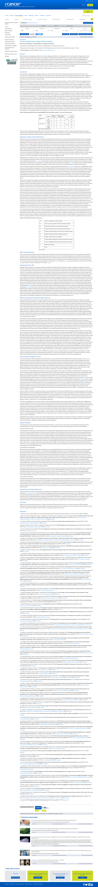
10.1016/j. (71, 564)
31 (48, 262)
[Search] (92, 15)
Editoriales (56, 25)
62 (59, 473)
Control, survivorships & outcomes (40, 813)
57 (42, 451)
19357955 (39, 773)
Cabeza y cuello (69, 19)
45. (20, 702)
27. (20, 623)
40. (20, 679)
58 (55, 456)
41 (87, 358)
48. (20, 713)
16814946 (88, 564)
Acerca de (48, 15)
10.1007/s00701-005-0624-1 (27, 769)
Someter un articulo (9, 39)
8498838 (25, 560)
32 (67, 261)
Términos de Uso (28, 884)
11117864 (76, 690)
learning (31, 15)
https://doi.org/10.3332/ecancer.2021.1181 (59, 832)
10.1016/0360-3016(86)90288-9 (34, 526)
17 (74, 150)
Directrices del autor (9, 41)
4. (20, 525)
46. (20, 705)
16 (74, 142)
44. (20, 698)
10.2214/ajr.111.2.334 (31, 530)
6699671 (22, 715)
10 (59, 93)
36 (44, 318)
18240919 (22, 739)
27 (81, 198)
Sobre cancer (60, 877)
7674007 (39, 621)
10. (20, 549)
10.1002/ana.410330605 (84, 559)
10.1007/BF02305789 (44, 673)
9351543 (60, 609)
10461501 (66, 800)
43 (87, 374)
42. (20, 688)
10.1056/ (66, 555)
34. (20, 656)
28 (85, 202)
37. (20, 668)
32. (20, 645)
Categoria (27, 28)
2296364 (55, 669)
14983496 (57, 547)
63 (61, 473)
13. (20, 562)
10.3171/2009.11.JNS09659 (58, 748)
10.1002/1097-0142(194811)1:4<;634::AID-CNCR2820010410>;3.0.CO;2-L (73, 624)
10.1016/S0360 (66, 658)
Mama (7, 19)
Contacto (7, 884)
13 (41, 103)
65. (20, 788)
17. (20, 583)
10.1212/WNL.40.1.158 (43, 669)
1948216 (47, 790)
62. (20, 775)
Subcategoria (42, 28)
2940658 (78, 677)
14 (33, 106)
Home (6, 15)
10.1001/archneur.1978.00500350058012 (30, 523)
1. (20, 513)
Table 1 (67, 98)
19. (20, 592)
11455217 (58, 760)
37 (53, 318)
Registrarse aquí (15, 877)
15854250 (22, 586)
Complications (50, 813)
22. (20, 604)
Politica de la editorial (10, 43)
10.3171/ (74, 737)
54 (30, 442)
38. (20, 671)
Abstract (81, 36)
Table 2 (91, 198)
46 (82, 379)
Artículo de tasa (74, 34)
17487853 (25, 654)
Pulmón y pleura (28, 19)
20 (41, 161)
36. (20, 664)
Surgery (61, 813)
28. (20, 627)
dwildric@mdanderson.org (48, 50)
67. (20, 796)
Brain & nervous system (29, 813)
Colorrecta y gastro (42, 19)
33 (22, 262)
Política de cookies (20, 884)
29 (65, 261)
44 (89, 374)
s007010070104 (75, 643)
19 (39, 161)
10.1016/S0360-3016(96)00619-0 (28, 696)
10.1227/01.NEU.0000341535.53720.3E (29, 744)
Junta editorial (8, 28)
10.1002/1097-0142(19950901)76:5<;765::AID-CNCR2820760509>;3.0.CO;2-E (69, 628)
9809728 (85, 662)
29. (20, 632)
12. (20, 557)
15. (20, 570)
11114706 (36, 718)
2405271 (86, 555)
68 (83, 494)
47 (71, 380)
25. (20, 615)
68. (20, 800)
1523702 (39, 703)
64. (20, 784)
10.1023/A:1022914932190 (59, 639)
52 (38, 408)
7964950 (33, 665)
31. (20, 641)
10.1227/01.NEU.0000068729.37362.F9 (29, 763)
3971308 (81, 539)
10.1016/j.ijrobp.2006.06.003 (63, 733)
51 (76, 401)
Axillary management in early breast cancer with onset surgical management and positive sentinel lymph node (55, 820)
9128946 (42, 696)
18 (75, 150)
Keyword (85, 28)
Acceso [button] (83, 4)
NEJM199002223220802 (75, 555)
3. (20, 521)
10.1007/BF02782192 (25, 718)
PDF (92, 36)
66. (20, 792)
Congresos (42, 15)
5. (20, 529)
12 (37, 96)
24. (20, 611)
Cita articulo (65, 34)
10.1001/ (68, 662)
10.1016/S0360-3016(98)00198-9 (47, 724)
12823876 (45, 763)
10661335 (34, 686)
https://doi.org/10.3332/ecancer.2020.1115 (59, 845)
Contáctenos (8, 34)
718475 (45, 523)
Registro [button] (90, 5)
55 (25, 443)
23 (73, 166)
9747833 (61, 724)
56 (40, 451)
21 (72, 162)
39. (20, 675)
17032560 (39, 681)
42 (88, 358)
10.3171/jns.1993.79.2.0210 (26, 605)
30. (20, 637)
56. (20, 750)
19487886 (22, 778)
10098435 (85, 699)
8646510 (55, 673)
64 (37, 474)
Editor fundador (8, 30)
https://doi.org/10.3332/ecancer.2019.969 (59, 863)
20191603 (36, 786)
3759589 (47, 526)
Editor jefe (7, 32)
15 (89, 110)
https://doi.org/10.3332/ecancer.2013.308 (28, 36)
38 (47, 321)
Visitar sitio (37, 877)
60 (66, 471)
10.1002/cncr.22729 (88, 652)
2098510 (31, 793)
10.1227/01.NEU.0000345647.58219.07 (79, 777)
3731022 (68, 543)
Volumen (71, 28)
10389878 (25, 635)
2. (20, 515)
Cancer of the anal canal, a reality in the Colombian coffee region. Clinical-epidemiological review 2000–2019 (57, 828)
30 (26, 287)
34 (49, 262)
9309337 (42, 707)
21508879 (82, 568)
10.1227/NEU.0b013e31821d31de (68, 568)
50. (20, 721)
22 (71, 166)
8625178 (22, 630)
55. (20, 746)
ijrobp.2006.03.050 (78, 564)
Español (91, 1)
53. (20, 735)
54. (20, 741)
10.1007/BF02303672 (31, 707)
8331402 (39, 605)
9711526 (58, 601)
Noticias (12, 15)
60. (20, 766)
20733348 (89, 782)
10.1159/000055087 (48, 760)
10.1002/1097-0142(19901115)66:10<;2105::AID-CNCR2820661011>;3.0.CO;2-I (41, 797)
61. (20, 771)
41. (20, 683)
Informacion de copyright (11, 45)
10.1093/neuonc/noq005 (57, 677)
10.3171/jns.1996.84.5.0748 (45, 594)
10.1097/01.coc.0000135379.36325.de (78, 728)
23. (20, 607)
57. (20, 754)
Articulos (43, 25)
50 (74, 401)
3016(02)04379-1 (74, 658)
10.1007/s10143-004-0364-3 (47, 590)
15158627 (86, 573)
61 (67, 471)
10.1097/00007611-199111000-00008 (31, 790)
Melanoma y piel (56, 19)
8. (20, 542)
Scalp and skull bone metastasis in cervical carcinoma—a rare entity (51, 860)
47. (20, 709)
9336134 (71, 536)
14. (20, 566)
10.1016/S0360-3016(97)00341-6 (58, 536)
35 (79, 301)
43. (20, 692)
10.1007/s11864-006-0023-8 (27, 681)
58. (20, 758)
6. (20, 532)
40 (79, 328)
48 (84, 382)
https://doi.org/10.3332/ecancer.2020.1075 (59, 855)
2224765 (67, 797)
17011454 (75, 733)
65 (50, 481)
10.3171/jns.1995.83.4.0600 (26, 621)
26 (58, 195)
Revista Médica (19, 15)
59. (20, 762)
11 (35, 96)
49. (20, 717)
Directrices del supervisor (11, 54)
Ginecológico (82, 19)
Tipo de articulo (57, 28)
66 (34, 493)
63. (20, 780)
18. (20, 588)
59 (32, 459)
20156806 (68, 677)
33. (20, 651)
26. (20, 619)
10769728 (26, 613)
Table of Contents (24, 34)
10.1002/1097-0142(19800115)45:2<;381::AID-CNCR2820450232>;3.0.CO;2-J (45, 711)
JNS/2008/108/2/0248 (81, 737)
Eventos (36, 15)
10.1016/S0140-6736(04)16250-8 (72, 573)
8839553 (52, 519)
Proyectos (12, 884)
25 (73, 188)
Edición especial (69, 25)
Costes (6, 26)
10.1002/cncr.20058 (47, 547)
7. (20, 538)
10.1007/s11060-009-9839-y (27, 773)
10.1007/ (69, 643)
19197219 (45, 744)
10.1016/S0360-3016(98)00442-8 (71, 699)
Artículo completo (87, 36)
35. (20, 660)
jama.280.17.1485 (75, 662)
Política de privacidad (37, 884)
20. (20, 596)
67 (35, 493)
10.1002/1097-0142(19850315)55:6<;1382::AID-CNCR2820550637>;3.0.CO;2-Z (55, 539)
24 (32, 181)
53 (29, 442)
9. (20, 546)
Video (25, 15)
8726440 (22, 752)
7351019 (69, 711)
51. (20, 726)
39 (81, 325)
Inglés (87, 1)
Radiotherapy (56, 813)
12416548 (64, 598)
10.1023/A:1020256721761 (51, 598)
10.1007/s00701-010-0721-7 (43, 617)
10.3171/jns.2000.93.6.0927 (64, 690)
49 (90, 382)
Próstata (16, 19)
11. (20, 553)
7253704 (26, 551)
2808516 (30, 581)
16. (20, 576)
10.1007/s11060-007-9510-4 (27, 648)
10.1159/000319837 (78, 782)
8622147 (58, 594)
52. (20, 732)
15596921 (22, 729)
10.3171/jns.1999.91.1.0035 (86, 634)
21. (20, 600)
